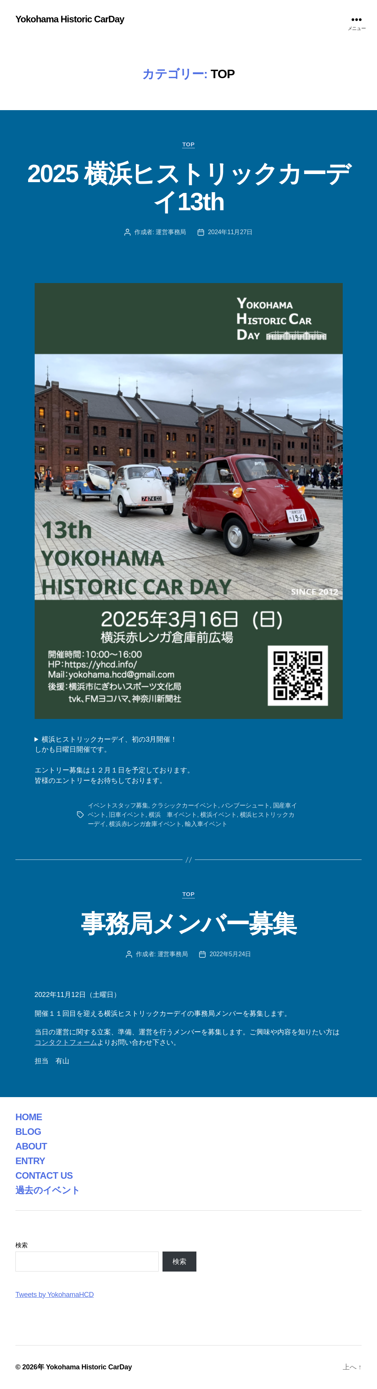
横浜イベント (218, 814)
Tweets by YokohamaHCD (54, 1295)
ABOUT (31, 1146)
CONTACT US (44, 1175)
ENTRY (30, 1161)
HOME (28, 1117)
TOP (188, 144)
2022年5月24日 (230, 954)
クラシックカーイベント (184, 805)
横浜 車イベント (173, 814)
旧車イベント (127, 814)
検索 (21, 1245)
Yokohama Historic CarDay (69, 19)
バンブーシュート (245, 805)
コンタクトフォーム (66, 1042)
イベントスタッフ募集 (118, 805)
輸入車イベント (206, 824)
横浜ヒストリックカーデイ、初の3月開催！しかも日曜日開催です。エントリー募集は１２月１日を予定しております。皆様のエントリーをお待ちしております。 (114, 760)
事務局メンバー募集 (188, 924)
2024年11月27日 (230, 232)
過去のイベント (47, 1190)
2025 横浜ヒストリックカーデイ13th (188, 188)
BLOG (28, 1131)
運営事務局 (171, 232)
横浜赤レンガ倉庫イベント (145, 824)
